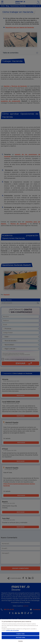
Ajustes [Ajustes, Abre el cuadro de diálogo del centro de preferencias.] (20, 641)
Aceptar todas (20, 633)
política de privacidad (12, 630)
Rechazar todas (20, 637)
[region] (20, 631)
